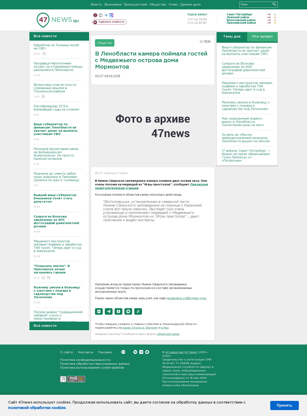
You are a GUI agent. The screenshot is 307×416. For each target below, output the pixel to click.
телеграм (106, 15)
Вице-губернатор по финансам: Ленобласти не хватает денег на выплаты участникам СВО (247, 50)
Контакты (85, 352)
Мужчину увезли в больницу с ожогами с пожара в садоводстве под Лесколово (246, 105)
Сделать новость (112, 22)
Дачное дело (190, 4)
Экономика (112, 4)
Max (147, 352)
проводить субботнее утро (186, 298)
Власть (96, 4)
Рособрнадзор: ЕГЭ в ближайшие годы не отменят (58, 111)
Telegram (141, 352)
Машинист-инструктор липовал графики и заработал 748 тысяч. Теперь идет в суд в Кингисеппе (58, 249)
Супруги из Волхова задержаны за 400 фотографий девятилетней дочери (243, 68)
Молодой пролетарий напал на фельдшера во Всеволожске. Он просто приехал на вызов (58, 157)
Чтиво (173, 4)
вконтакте (101, 15)
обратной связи (168, 334)
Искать (274, 4)
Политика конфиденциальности (85, 360)
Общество (157, 4)
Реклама (105, 352)
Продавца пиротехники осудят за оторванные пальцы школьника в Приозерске (58, 69)
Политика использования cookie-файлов (92, 367)
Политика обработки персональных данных (95, 363)
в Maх (165, 328)
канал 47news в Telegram (140, 328)
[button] (99, 311)
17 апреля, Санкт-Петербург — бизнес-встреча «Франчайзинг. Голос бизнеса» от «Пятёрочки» (246, 155)
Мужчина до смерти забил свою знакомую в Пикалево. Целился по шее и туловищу (58, 179)
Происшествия (135, 4)
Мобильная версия (95, 15)
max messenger (111, 15)
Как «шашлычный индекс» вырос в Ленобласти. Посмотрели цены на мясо (243, 121)
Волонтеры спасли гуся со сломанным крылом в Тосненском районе (58, 91)
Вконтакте (123, 352)
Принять (284, 405)
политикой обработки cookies (37, 408)
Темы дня (231, 36)
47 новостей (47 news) (181, 352)
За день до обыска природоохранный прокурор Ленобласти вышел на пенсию (246, 138)
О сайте (66, 352)
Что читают (262, 36)
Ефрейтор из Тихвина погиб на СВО (58, 50)
